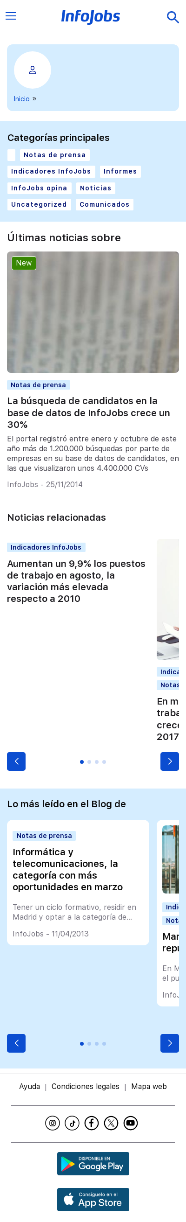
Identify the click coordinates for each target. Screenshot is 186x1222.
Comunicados (105, 204)
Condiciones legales (86, 1086)
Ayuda (29, 1086)
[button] (16, 761)
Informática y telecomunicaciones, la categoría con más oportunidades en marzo (68, 869)
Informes (120, 171)
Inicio (22, 99)
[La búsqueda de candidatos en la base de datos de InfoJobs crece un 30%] (93, 370)
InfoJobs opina (39, 188)
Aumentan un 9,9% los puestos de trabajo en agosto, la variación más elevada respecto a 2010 (76, 581)
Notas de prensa (55, 155)
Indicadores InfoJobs (51, 171)
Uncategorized (39, 204)
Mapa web (149, 1086)
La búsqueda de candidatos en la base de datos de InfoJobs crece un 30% (88, 412)
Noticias (96, 188)
